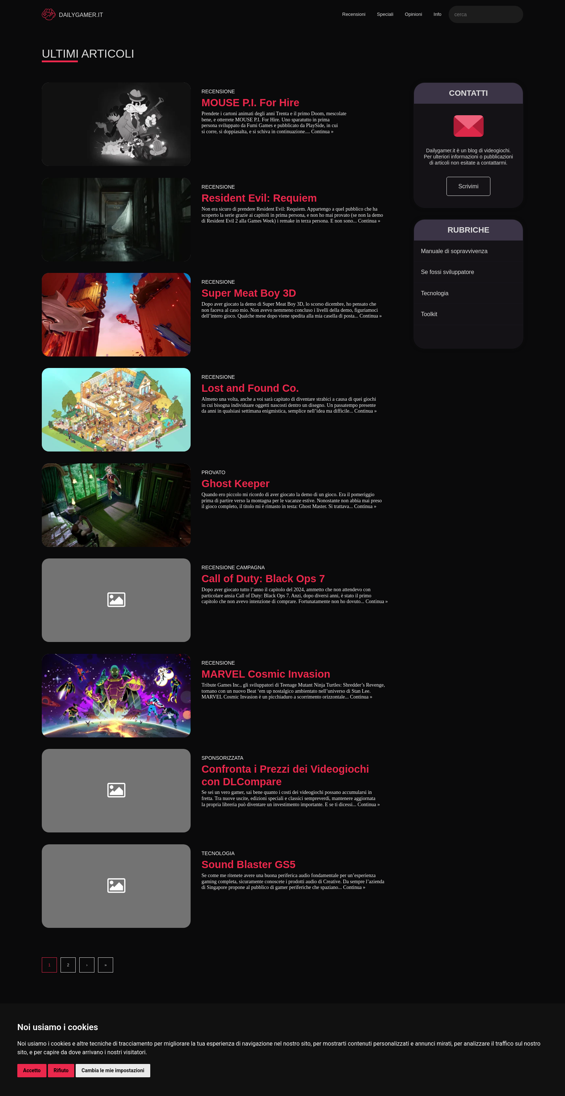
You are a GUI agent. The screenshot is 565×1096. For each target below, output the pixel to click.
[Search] (486, 14)
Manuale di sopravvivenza (454, 251)
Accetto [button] (32, 1070)
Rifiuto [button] (61, 1070)
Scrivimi (468, 186)
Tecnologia (435, 293)
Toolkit (429, 314)
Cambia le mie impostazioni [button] (112, 1070)
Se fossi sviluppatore (447, 272)
